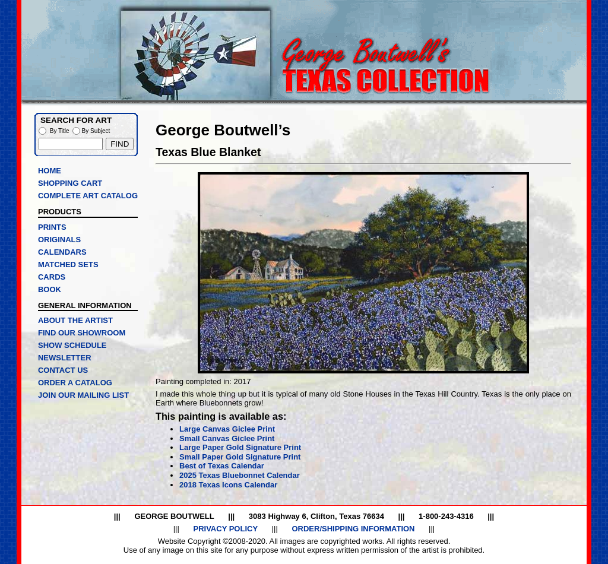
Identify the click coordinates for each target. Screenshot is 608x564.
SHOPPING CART (70, 183)
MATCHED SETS (68, 264)
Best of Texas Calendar (221, 465)
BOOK (49, 289)
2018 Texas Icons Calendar (228, 484)
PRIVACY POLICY (225, 528)
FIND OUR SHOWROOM (81, 332)
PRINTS (52, 227)
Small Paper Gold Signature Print (239, 456)
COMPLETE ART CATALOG (88, 195)
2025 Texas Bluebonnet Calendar (239, 475)
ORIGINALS (59, 239)
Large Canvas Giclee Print (227, 428)
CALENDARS (62, 252)
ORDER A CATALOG (75, 382)
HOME (49, 170)
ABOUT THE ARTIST (75, 320)
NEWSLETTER (64, 357)
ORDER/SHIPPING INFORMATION (353, 528)
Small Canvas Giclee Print (226, 438)
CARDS (51, 277)
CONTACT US (63, 370)
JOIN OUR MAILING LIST (83, 395)
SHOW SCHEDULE (72, 345)
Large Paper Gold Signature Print (240, 447)
